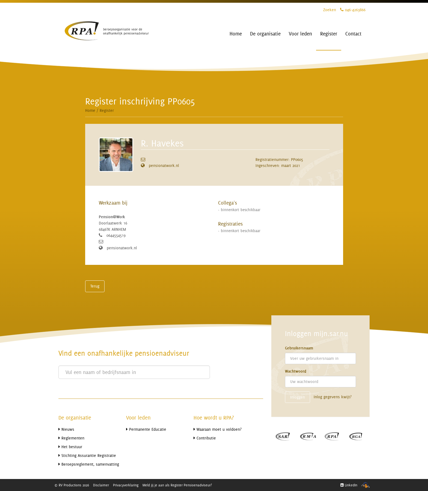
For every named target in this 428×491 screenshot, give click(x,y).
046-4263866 (352, 9)
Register (107, 110)
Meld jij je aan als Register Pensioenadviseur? (177, 485)
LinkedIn (348, 485)
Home (90, 110)
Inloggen (297, 397)
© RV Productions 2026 (71, 485)
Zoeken (329, 9)
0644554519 (116, 235)
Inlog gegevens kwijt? (333, 396)
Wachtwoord (295, 371)
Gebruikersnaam (299, 348)
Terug (94, 286)
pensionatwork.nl (164, 165)
